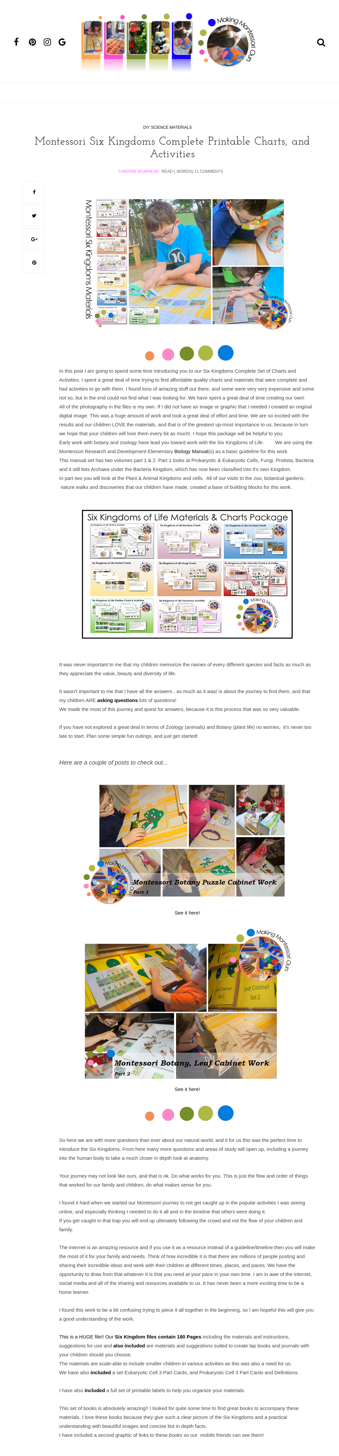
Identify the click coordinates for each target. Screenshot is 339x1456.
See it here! (187, 912)
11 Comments (208, 171)
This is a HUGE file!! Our (130, 1336)
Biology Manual (191, 451)
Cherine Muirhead (139, 171)
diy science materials (167, 127)
